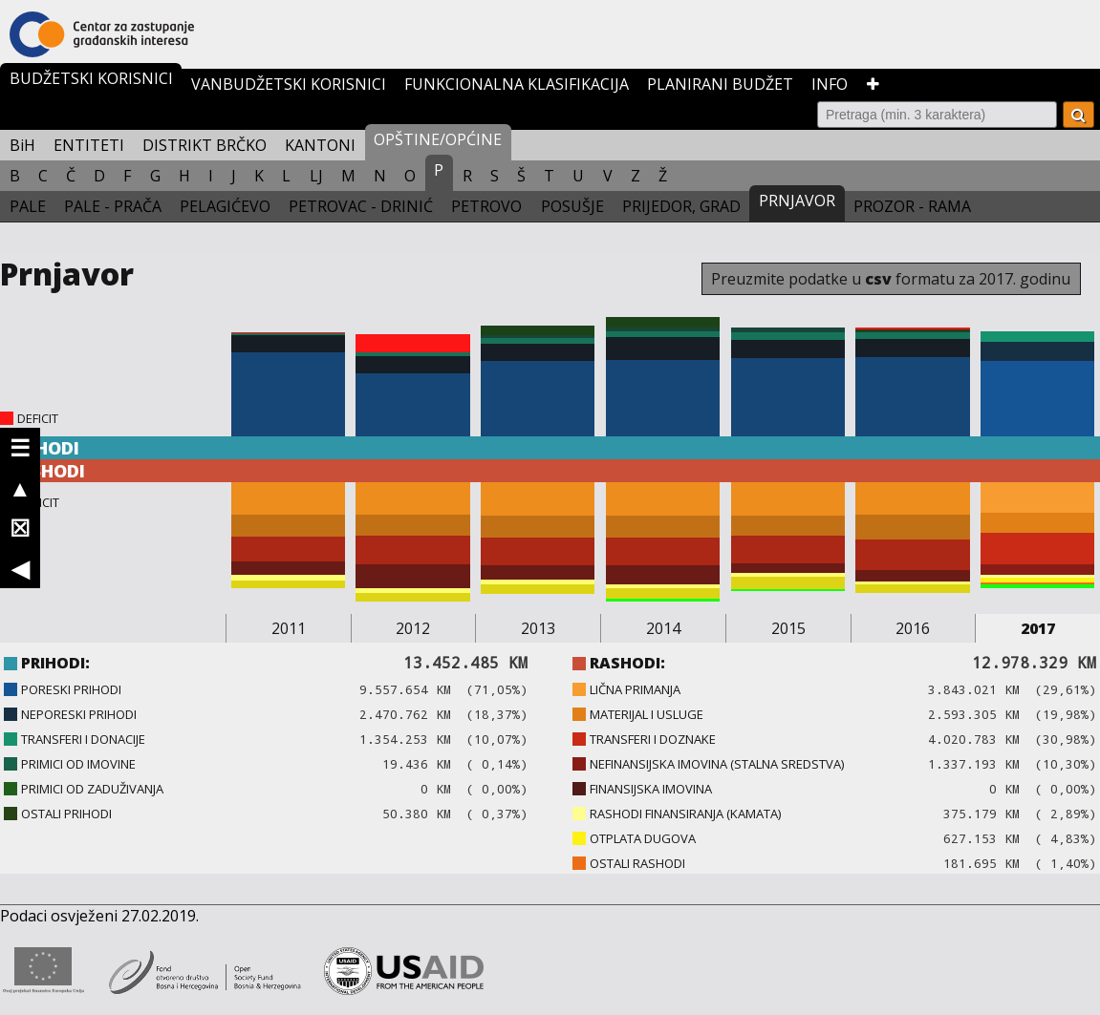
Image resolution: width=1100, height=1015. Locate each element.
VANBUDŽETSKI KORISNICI (288, 84)
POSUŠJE (572, 206)
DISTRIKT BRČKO (204, 145)
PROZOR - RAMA (912, 206)
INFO (829, 84)
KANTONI (320, 145)
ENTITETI (89, 145)
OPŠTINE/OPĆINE (438, 139)
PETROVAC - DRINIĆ (361, 206)
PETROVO (486, 206)
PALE (28, 206)
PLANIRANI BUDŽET (720, 84)
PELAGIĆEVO (225, 206)
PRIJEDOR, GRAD (681, 206)
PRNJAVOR (797, 200)
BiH (22, 145)
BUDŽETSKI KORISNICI (91, 78)
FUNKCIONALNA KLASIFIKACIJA (516, 84)
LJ (316, 175)
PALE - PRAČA (113, 206)
